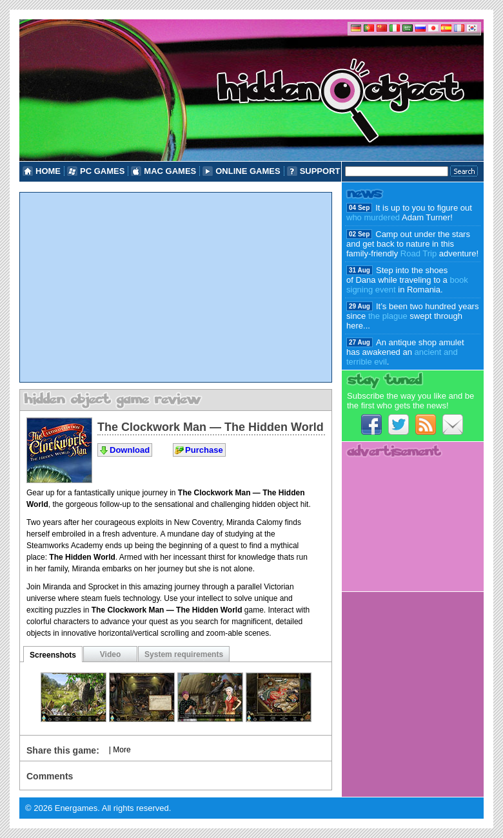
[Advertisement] (176, 287)
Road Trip (418, 253)
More (121, 749)
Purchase (204, 450)
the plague (388, 316)
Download (130, 450)
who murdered (373, 217)
